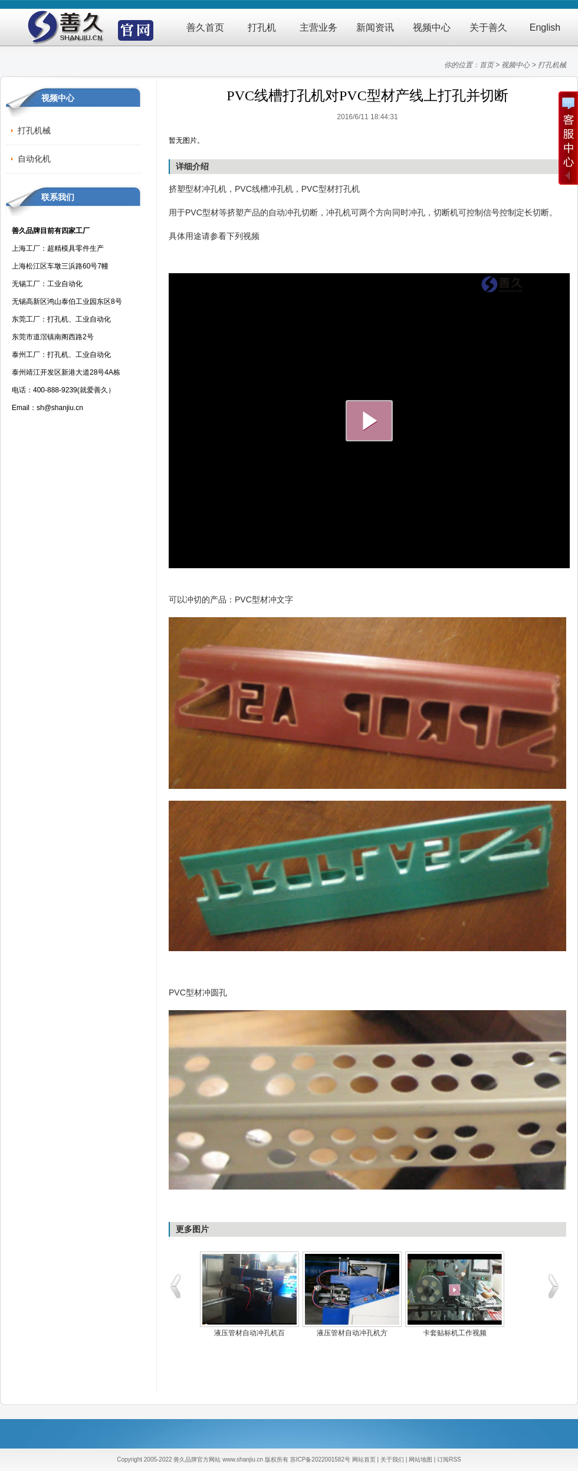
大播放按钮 (369, 420)
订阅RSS (449, 1459)
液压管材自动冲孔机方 (352, 1333)
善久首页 (205, 27)
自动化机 (34, 158)
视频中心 (432, 27)
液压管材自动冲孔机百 (249, 1333)
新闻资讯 (375, 27)
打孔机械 (552, 65)
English (545, 27)
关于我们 (392, 1459)
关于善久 (488, 27)
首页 (487, 65)
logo (522, 284)
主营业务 (318, 27)
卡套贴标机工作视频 (455, 1333)
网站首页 (364, 1459)
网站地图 (420, 1459)
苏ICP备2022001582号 (320, 1459)
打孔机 (262, 27)
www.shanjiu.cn (242, 1459)
